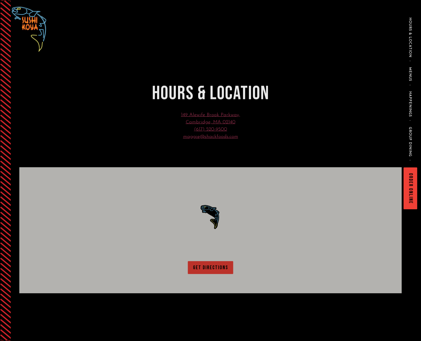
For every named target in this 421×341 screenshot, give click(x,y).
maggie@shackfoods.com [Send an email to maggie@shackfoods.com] (210, 137)
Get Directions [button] (210, 269)
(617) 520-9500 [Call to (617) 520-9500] (210, 130)
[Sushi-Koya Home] (42, 29)
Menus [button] (410, 74)
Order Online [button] (411, 188)
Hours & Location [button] (410, 37)
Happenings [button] (410, 104)
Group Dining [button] (410, 142)
